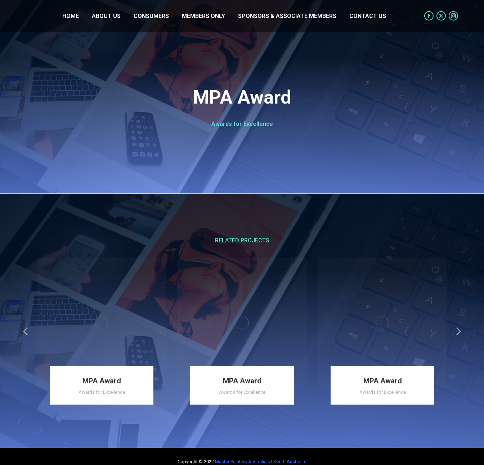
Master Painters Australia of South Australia (260, 461)
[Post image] (101, 323)
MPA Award (101, 381)
